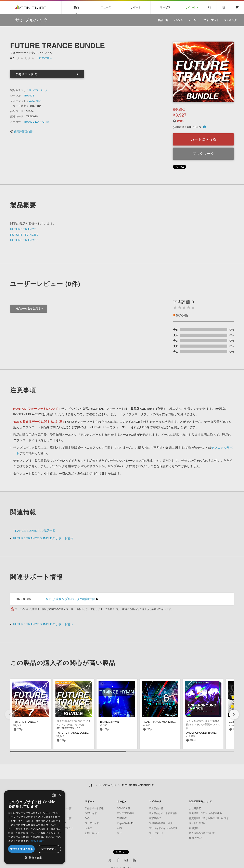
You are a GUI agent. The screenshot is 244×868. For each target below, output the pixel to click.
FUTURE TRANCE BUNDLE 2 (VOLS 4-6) (81, 732)
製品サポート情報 (94, 808)
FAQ (87, 818)
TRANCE (29, 95)
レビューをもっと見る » (28, 308)
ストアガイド (92, 823)
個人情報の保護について (202, 833)
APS (119, 828)
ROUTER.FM (124, 813)
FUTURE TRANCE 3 (24, 240)
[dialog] (34, 827)
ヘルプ (88, 828)
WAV (31, 100)
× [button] (59, 795)
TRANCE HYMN (109, 721)
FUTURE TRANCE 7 (25, 721)
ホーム (90, 785)
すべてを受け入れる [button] (21, 849)
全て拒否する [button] (48, 849)
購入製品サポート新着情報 (163, 813)
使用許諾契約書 (21, 131)
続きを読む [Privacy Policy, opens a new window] (37, 841)
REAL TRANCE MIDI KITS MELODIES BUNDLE (171, 721)
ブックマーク (203, 154)
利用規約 (193, 828)
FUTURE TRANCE (23, 229)
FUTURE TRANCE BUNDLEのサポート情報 (43, 538)
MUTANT (121, 818)
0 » (44, 58)
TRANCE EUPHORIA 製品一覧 (34, 530)
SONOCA (122, 808)
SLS (119, 833)
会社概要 (193, 808)
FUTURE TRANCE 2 (24, 234)
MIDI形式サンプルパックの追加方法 (70, 599)
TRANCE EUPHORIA (36, 121)
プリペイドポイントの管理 (163, 828)
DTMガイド (91, 813)
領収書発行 (155, 818)
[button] (234, 714)
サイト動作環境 (197, 823)
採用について (196, 838)
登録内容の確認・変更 (160, 823)
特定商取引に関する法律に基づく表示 (209, 818)
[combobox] (54, 795)
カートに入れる (203, 139)
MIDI (38, 100)
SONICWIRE (30, 7)
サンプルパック (38, 90)
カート (152, 838)
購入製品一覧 (156, 808)
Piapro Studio (123, 823)
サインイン (191, 7)
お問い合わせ (92, 833)
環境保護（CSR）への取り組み (205, 813)
